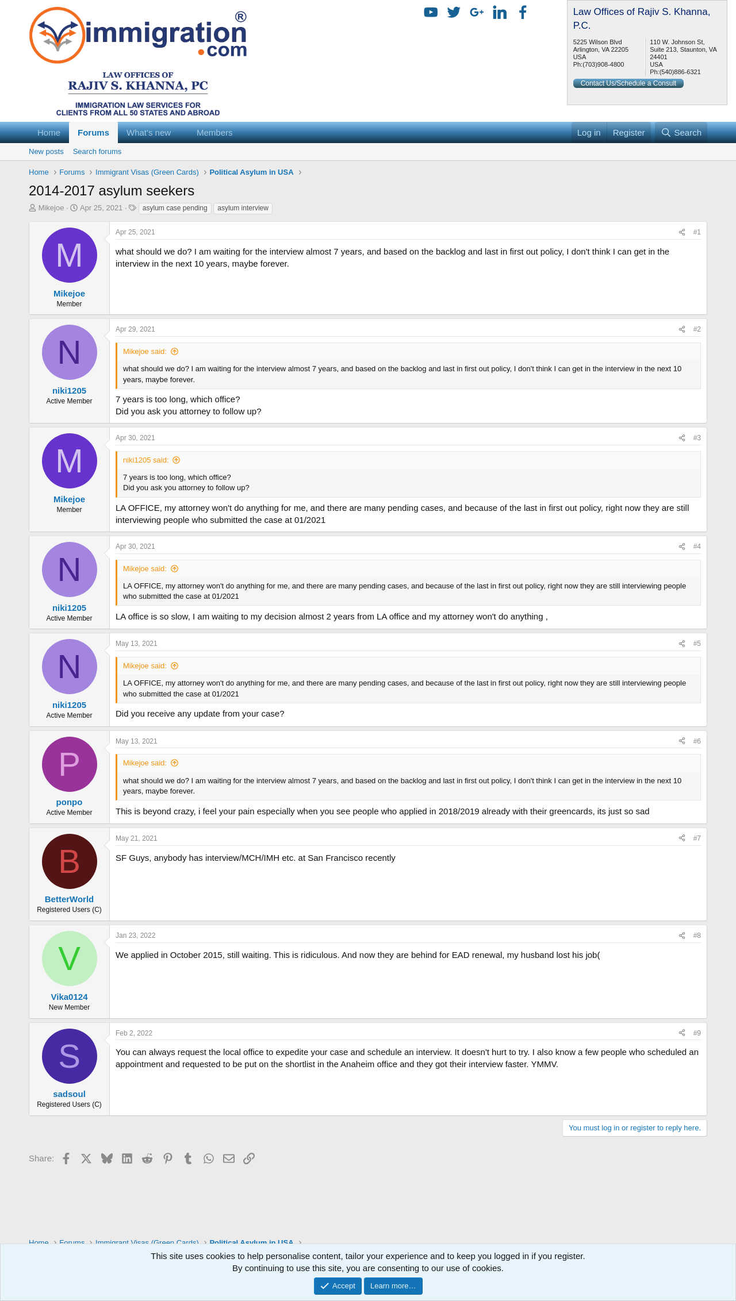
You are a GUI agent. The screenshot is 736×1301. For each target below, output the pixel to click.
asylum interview (243, 208)
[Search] (681, 132)
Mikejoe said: (145, 351)
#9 (697, 1033)
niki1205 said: (146, 460)
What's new (148, 132)
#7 (697, 838)
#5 (697, 644)
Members (215, 132)
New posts (46, 151)
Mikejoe (51, 207)
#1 (697, 232)
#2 (697, 329)
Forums (93, 132)
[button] (180, 132)
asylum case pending (175, 208)
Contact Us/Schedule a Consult (629, 83)
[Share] (681, 232)
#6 (697, 741)
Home (48, 132)
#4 (697, 546)
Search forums (97, 151)
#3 (697, 438)
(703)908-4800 (603, 64)
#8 (697, 936)
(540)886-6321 (680, 71)
